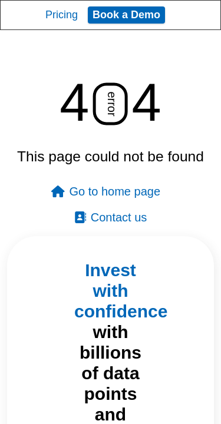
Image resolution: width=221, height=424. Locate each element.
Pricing (61, 15)
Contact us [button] (110, 217)
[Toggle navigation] (201, 15)
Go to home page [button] (105, 191)
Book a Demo (126, 15)
